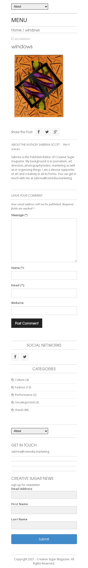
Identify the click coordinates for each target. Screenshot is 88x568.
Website (17, 303)
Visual (19, 410)
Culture (20, 380)
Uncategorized (25, 402)
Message (19, 215)
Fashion (20, 387)
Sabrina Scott (49, 144)
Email (18, 285)
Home (16, 30)
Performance (23, 395)
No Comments (22, 39)
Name (17, 268)
